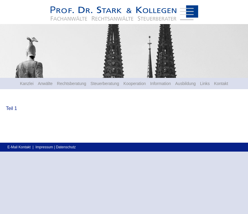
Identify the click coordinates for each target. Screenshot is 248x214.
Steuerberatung (104, 83)
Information (160, 83)
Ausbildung (185, 83)
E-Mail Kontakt (19, 147)
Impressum (44, 147)
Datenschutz (66, 147)
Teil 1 (11, 108)
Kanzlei (27, 83)
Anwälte (45, 83)
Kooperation (134, 83)
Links (205, 83)
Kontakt (221, 83)
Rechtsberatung (71, 83)
